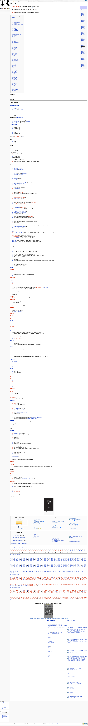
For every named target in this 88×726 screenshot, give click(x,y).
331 (11, 564)
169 (35, 559)
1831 (12, 439)
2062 (38, 570)
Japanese (12, 359)
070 (51, 577)
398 (51, 565)
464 (12, 567)
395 (45, 565)
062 (37, 577)
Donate (17, 524)
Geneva (34, 7)
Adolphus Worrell (30, 216)
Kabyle (11, 362)
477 (35, 567)
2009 (12, 232)
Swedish (12, 461)
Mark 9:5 (82, 14)
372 (82, 564)
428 (26, 566)
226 (58, 560)
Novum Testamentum (19, 7)
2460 (59, 570)
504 (82, 567)
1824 (12, 490)
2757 (11, 571)
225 (56, 560)
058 (30, 577)
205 (21, 560)
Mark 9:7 (82, 16)
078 (65, 577)
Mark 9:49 (82, 66)
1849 (12, 197)
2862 (78, 571)
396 (47, 565)
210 (30, 560)
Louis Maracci (46, 287)
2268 (43, 570)
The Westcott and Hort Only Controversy (57, 537)
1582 (12, 180)
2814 (47, 571)
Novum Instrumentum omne (23, 107)
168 (33, 559)
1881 (12, 156)
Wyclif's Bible (16, 168)
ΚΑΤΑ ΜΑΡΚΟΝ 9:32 (15, 6)
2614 (72, 570)
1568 (12, 178)
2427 (49, 570)
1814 (12, 437)
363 (66, 564)
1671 (12, 287)
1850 (12, 198)
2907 (11, 572)
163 (24, 559)
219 (45, 560)
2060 (34, 570)
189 (70, 559)
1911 (12, 218)
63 (55, 549)
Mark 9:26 (82, 39)
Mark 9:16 (82, 27)
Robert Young (24, 211)
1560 (12, 177)
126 (37, 558)
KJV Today (35, 520)
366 (72, 564)
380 (19, 565)
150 (78, 558)
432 (33, 566)
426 (23, 566)
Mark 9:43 (82, 59)
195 (80, 559)
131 (45, 558)
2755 (82, 570)
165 (28, 559)
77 (83, 549)
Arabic (11, 280)
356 (54, 564)
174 (44, 559)
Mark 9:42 (82, 58)
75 (79, 549)
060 (33, 577)
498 (72, 567)
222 (51, 560)
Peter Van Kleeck (36, 528)
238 (78, 560)
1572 (12, 179)
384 (26, 565)
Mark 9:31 (82, 45)
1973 (12, 274)
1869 (12, 206)
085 (77, 577)
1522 (12, 109)
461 (84, 566)
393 (42, 565)
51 (31, 549)
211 (31, 560)
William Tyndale (21, 169)
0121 (71, 578)
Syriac (15, 292)
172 (40, 559)
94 (41, 550)
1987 (12, 448)
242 (85, 560)
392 (40, 565)
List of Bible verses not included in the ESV (58, 540)
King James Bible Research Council (75, 519)
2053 (30, 570)
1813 (23, 570)
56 (41, 549)
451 (66, 566)
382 (23, 565)
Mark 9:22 (82, 34)
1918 (12, 221)
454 (72, 566)
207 (24, 560)
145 (70, 558)
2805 (28, 571)
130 (44, 558)
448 (61, 566)
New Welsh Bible (17, 491)
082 (72, 577)
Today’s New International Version (19, 230)
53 (35, 549)
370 (78, 564)
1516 (12, 107)
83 (19, 550)
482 (44, 567)
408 (68, 565)
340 (26, 564)
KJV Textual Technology (73, 524)
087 (80, 577)
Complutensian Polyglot (18, 103)
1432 (15, 570)
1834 (26, 570)
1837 (12, 381)
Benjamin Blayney (22, 189)
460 (82, 566)
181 (56, 559)
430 (30, 566)
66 (61, 549)
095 (18, 578)
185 (63, 559)
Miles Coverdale (24, 173)
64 (57, 549)
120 (26, 558)
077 (63, 577)
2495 (66, 570)
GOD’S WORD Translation (16, 236)
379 (18, 565)
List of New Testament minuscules (15, 554)
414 (78, 565)
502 (78, 567)
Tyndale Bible (16, 169)
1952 (12, 386)
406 (65, 565)
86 (25, 550)
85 (23, 550)
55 (39, 549)
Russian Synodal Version (17, 540)
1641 (12, 143)
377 (14, 565)
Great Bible (15, 173)
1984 (12, 225)
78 (85, 549)
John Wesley (21, 192)
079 (66, 577)
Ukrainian (12, 473)
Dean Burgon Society (36, 522)
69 (67, 549)
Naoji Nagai (15, 361)
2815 (49, 571)
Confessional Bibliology (73, 518)
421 (14, 566)
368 (75, 564)
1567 (12, 128)
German (12, 340)
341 (28, 564)
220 (47, 560)
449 (63, 566)
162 (23, 559)
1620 (12, 489)
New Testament (20, 534)
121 (28, 558)
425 (21, 566)
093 (14, 578)
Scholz (15, 147)
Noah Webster (22, 194)
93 (39, 550)
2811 (40, 571)
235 (73, 560)
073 (56, 577)
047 (11, 577)
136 (54, 558)
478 (37, 567)
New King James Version (17, 223)
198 (85, 559)
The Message (14, 241)
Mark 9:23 (82, 35)
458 (78, 566)
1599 (12, 183)
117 (21, 558)
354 (51, 564)
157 (14, 559)
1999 (12, 227)
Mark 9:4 (82, 13)
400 (54, 565)
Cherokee (12, 304)
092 (12, 578)
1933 (12, 251)
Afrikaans (12, 250)
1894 (12, 150)
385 (28, 565)
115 (18, 558)
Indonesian (12, 352)
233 (70, 560)
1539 (12, 172)
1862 (12, 442)
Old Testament (14, 534)
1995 (12, 226)
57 (43, 549)
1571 (12, 297)
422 (16, 566)
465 (14, 567)
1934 (12, 483)
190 (72, 559)
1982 (12, 223)
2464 (61, 570)
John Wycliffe (21, 168)
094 (16, 578)
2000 (12, 228)
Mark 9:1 (82, 9)
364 (68, 564)
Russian (12, 420)
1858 (12, 202)
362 (65, 564)
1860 (12, 305)
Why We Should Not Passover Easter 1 (75, 536)
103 (60, 550)
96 (45, 550)
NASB (24, 226)
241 (84, 560)
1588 (12, 487)
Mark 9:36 (82, 51)
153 (84, 558)
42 (13, 549)
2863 (80, 571)
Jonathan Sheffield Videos (73, 525)
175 (45, 559)
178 (51, 559)
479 (38, 567)
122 (30, 558)
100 (53, 550)
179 (52, 559)
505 (84, 567)
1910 (12, 337)
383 (24, 565)
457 (77, 566)
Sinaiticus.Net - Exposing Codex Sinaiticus (58, 521)
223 (52, 560)
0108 (43, 578)
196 (82, 559)
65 (59, 549)
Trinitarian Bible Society (37, 384)
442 (51, 566)
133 (49, 558)
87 (27, 550)
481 (42, 567)
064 (40, 577)
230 (65, 560)
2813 (45, 571)
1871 (12, 343)
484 (47, 567)
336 (19, 564)
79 (11, 550)
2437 (51, 570)
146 (72, 558)
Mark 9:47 (82, 64)
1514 (12, 103)
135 (52, 558)
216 (40, 560)
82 (17, 550)
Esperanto (12, 324)
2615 (74, 570)
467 (18, 567)
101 (55, 550)
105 (65, 550)
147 (73, 558)
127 (38, 558)
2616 (76, 570)
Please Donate (18, 519)
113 (84, 550)
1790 (12, 192)
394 (44, 565)
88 (29, 550)
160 (19, 559)
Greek (11, 346)
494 (65, 567)
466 (16, 567)
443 (52, 566)
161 (21, 559)
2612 (68, 570)
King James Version (17, 184)
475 (31, 567)
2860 (74, 571)
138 (58, 558)
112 (81, 550)
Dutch (11, 320)
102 (58, 550)
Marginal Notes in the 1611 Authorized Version (19, 543)
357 (56, 564)
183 (59, 559)
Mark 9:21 (82, 33)
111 (79, 550)
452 (68, 566)
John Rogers (21, 174)
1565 (12, 127)
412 (75, 565)
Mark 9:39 (82, 54)
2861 (76, 571)
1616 (12, 284)
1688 (12, 408)
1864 (12, 336)
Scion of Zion (72, 520)
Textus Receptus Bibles (37, 519)
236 (75, 560)
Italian (11, 355)
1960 (12, 447)
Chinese (12, 307)
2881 (82, 571)
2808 (34, 571)
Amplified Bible (14, 240)
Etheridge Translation (17, 197)
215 (38, 560)
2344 (45, 570)
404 (61, 565)
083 (73, 577)
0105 (37, 578)
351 (45, 564)
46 (21, 549)
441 (49, 566)
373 (84, 564)
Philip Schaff (24, 212)
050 (16, 577)
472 (26, 567)
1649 (12, 356)
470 (23, 567)
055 (24, 577)
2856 (66, 571)
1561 (12, 403)
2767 (15, 571)
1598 (36, 7)
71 (71, 549)
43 (15, 549)
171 (38, 559)
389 (35, 565)
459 (80, 566)
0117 (62, 578)
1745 (12, 187)
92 (37, 550)
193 (77, 559)
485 (49, 567)
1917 (12, 462)
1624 (12, 141)
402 (58, 565)
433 (35, 566)
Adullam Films (72, 523)
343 (31, 564)
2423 (47, 570)
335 (18, 564)
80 (13, 550)
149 (77, 558)
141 (63, 558)
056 (26, 577)
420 (12, 566)
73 (75, 549)
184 (61, 559)
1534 (12, 115)
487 (52, 567)
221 (49, 560)
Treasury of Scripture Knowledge (38, 523)
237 (77, 560)
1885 (12, 208)
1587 (12, 182)
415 (80, 565)
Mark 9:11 (82, 21)
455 (73, 566)
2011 (12, 494)
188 (68, 559)
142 (65, 558)
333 (14, 564)
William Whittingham (23, 182)
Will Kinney (71, 537)
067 (45, 577)
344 (33, 564)
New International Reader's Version (17, 242)
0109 (46, 578)
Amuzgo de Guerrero (14, 272)
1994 (12, 449)
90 (33, 550)
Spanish (12, 430)
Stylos (53, 526)
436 (40, 566)
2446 (57, 570)
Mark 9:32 (13, 12)
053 (21, 577)
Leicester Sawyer (33, 202)
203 (18, 560)
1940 (12, 301)
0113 (54, 578)
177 (49, 559)
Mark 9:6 (82, 15)
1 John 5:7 (35, 535)
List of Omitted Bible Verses (55, 539)
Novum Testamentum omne (23, 109)
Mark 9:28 (82, 41)
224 (54, 560)
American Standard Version (18, 212)
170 (37, 559)
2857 (68, 571)
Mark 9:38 (82, 53)
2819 (57, 571)
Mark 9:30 (82, 44)
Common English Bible (15, 235)
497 (70, 567)
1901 (12, 212)
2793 (19, 571)
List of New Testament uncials (14, 574)
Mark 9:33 (82, 47)
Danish (11, 318)
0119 (67, 578)
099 (24, 578)
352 (47, 564)
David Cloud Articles (73, 528)
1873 (12, 207)
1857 (12, 153)
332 (12, 564)
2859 (72, 571)
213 (35, 560)
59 (47, 549)
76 (81, 549)
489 (56, 567)
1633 (12, 142)
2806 (30, 571)
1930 (12, 390)
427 (24, 566)
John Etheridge (23, 197)
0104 (35, 578)
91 (35, 550)
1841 (12, 147)
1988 (12, 289)
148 (75, 558)
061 (35, 577)
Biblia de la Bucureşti (17, 408)
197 (84, 559)
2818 (55, 571)
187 (66, 559)
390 (37, 565)
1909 (12, 446)
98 (49, 550)
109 (74, 550)
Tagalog (12, 464)
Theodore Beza (24, 7)
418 (85, 565)
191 (73, 559)
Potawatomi (13, 397)
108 (72, 550)
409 (70, 565)
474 (30, 567)
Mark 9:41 (82, 57)
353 (49, 564)
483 (45, 567)
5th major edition (29, 7)
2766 (13, 571)
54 (37, 549)
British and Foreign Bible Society (22, 409)
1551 (12, 122)
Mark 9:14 (82, 25)
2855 (64, 571)
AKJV (23, 227)
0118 (64, 578)
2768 (17, 571)
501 (77, 567)
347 (38, 564)
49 (27, 549)
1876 (12, 421)
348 (40, 564)
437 (42, 566)
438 (44, 566)
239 (80, 560)
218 (44, 560)
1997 (12, 451)
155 (11, 559)
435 (38, 566)
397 (49, 565)
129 (42, 558)
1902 (12, 213)
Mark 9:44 (82, 60)
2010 (12, 414)
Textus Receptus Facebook (19, 528)
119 (24, 558)
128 (40, 558)
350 (44, 564)
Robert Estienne (19, 117)
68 (65, 549)
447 (59, 566)
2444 (53, 570)
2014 (12, 264)
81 (15, 550)
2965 (13, 572)
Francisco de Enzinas (17, 433)
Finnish (12, 326)
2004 (12, 492)
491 (59, 567)
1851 (12, 199)
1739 (19, 570)
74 (77, 549)
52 (33, 549)
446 (58, 566)
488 (54, 567)
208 (26, 560)
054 (23, 577)
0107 (41, 578)
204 (19, 560)
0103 (33, 578)
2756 (85, 570)
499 (73, 567)
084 (75, 577)
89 (31, 550)
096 (19, 578)
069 (49, 577)
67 (63, 549)
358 (58, 564)
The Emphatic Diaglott (17, 203)
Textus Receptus (13, 7)
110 (77, 550)
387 (31, 565)
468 (19, 567)
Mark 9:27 (82, 40)
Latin (11, 368)
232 (68, 560)
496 (68, 567)
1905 (12, 466)
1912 (12, 220)
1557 (12, 175)
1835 (12, 196)
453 (70, 566)
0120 (69, 578)
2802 (21, 571)
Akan (11, 267)
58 (45, 549)
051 (18, 577)
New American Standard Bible (18, 226)
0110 (48, 578)
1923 (12, 222)
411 (73, 565)
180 (54, 559)
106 (67, 550)
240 (82, 560)
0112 (52, 578)
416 (82, 565)
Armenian (12, 277)
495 (66, 567)
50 (29, 549)
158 (16, 559)
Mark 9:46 (82, 63)
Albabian (12, 269)
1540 (12, 173)
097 (21, 578)
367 (73, 564)
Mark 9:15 (82, 26)
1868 (12, 384)
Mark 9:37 (82, 52)
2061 (36, 570)
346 (37, 564)
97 (47, 550)
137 (56, 558)
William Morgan (16, 487)
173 (42, 559)
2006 (12, 261)
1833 (12, 194)
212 (33, 560)
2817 (53, 571)
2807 (32, 571)
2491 (64, 570)
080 (68, 577)
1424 (13, 570)
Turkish (12, 471)
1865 (12, 203)
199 (11, 560)
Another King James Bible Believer (38, 521)
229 (63, 560)
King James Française (18, 338)
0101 (29, 578)
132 (47, 558)
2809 (36, 571)
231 (66, 560)
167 (31, 559)
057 (28, 577)
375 (11, 565)
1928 (12, 361)
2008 (12, 263)
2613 (70, 570)
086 (78, 577)
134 (51, 558)
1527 (12, 371)
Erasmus (15, 107)
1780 (21, 570)
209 (28, 560)
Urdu (11, 475)
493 (63, 567)
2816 (51, 571)
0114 (56, 578)
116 (19, 558)
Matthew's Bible (16, 174)
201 (14, 560)
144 (68, 558)
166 (30, 559)
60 (49, 549)
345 (35, 564)
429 (28, 566)
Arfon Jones (22, 494)
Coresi (15, 403)
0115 (58, 578)
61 (51, 549)
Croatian (12, 313)
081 (70, 577)
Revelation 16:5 (36, 534)
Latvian (12, 376)
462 (85, 566)
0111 (50, 578)
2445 (55, 570)
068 (47, 577)
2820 (59, 571)
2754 (80, 570)
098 (23, 578)
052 (19, 577)
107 (70, 550)
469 (21, 567)
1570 (12, 404)
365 (70, 564)
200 (12, 560)
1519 (12, 108)
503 (80, 567)
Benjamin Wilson (23, 203)
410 (72, 565)
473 (28, 567)
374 (85, 564)
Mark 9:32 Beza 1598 (17, 136)
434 (37, 566)
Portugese (12, 395)
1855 (12, 201)
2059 (32, 570)
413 (77, 565)
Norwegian (12, 388)
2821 (61, 571)
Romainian (12, 400)
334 (16, 564)
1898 (12, 211)
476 (33, 567)
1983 (12, 256)
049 (14, 577)
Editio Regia (28, 121)
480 (40, 567)
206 (23, 560)
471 (24, 567)
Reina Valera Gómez (15, 456)
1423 (11, 570)
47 (23, 549)
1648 (12, 407)
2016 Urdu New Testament (17, 538)
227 (59, 560)
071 (52, 577)
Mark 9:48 (82, 65)
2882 (85, 571)
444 (54, 566)
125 (35, 558)
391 (38, 565)
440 (47, 566)
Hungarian (12, 350)
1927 (12, 357)
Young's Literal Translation (17, 211)
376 (12, 565)
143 (66, 558)
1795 (12, 193)
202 (16, 560)
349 (42, 564)
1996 (12, 393)
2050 (28, 570)
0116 (60, 578)
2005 (12, 230)
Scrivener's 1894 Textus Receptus (19, 537)
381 (21, 565)
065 (42, 577)
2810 (38, 571)
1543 (12, 433)
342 (30, 564)
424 (19, 566)
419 (11, 566)
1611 (12, 184)
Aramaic (12, 292)
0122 (73, 578)
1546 (12, 118)
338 (23, 564)
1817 (12, 438)
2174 (40, 570)
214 (37, 560)
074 (58, 577)
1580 (12, 129)
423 (18, 566)
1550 (12, 121)
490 (58, 567)
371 (80, 564)
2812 (43, 571)
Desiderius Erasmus (14, 105)
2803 (23, 571)
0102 (31, 578)
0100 (27, 578)
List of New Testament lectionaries (74, 541)
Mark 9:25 (82, 38)
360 (61, 564)
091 (11, 578)
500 (75, 567)
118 (23, 558)
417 (84, 565)
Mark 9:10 (82, 20)
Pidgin (11, 391)
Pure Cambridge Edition (55, 541)
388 (33, 565)
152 (82, 558)
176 (47, 559)
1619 (12, 322)
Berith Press (53, 517)
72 (73, 549)
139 (59, 558)
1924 (12, 412)
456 (75, 566)
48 (25, 549)
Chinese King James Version (18, 311)
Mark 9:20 (82, 32)
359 (59, 564)
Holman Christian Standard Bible (18, 232)
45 (19, 549)
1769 (12, 189)
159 (18, 559)
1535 (12, 112)
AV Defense (53, 525)
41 (11, 549)
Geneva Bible (16, 182)
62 (53, 549)
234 (72, 560)
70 (69, 549)
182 (58, 559)
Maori (11, 378)
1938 (12, 478)
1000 (12, 161)
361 (63, 564)
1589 (12, 132)
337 (21, 564)
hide (19, 16)
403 (59, 565)
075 (59, 577)
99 (51, 550)
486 (51, 567)
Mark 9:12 (82, 22)
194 (78, 559)
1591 (12, 283)
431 (31, 566)
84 (21, 550)
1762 (12, 188)
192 (75, 559)
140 (61, 558)
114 (16, 558)
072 (54, 577)
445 (56, 566)
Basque (12, 296)
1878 (12, 477)
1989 (12, 413)
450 (65, 566)
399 (52, 565)
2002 (12, 259)
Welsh (11, 484)
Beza (22, 136)
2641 (78, 570)
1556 (12, 434)
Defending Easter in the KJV (56, 527)
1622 (12, 286)
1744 (12, 333)
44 (17, 549)
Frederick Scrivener (23, 207)
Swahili (12, 457)
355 (52, 564)
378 (16, 565)
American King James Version (18, 227)
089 (84, 577)
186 (65, 559)
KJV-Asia (53, 520)
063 (38, 577)
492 (61, 567)
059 (31, 577)
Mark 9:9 (82, 19)
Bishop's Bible (16, 178)
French (11, 330)
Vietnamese (12, 481)
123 (31, 558)
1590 (12, 133)
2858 (70, 571)
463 (11, 567)
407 (66, 565)
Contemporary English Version (16, 237)
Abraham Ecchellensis (39, 287)
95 (43, 550)
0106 (39, 578)
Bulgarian (12, 299)
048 (12, 577)
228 (61, 560)
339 (24, 564)
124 (33, 558)
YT (39, 528)
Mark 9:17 (82, 28)
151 (80, 558)
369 (77, 564)
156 (12, 559)
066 (44, 577)
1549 (12, 120)
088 (82, 577)
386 (30, 565)
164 (26, 559)
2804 (26, 571)
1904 (12, 216)
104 (63, 550)
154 (85, 558)
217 (42, 560)
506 (85, 567)
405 (63, 565)
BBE (12, 231)
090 (85, 577)
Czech (11, 315)
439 (45, 566)
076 (61, 577)
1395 (12, 168)
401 (56, 565)
